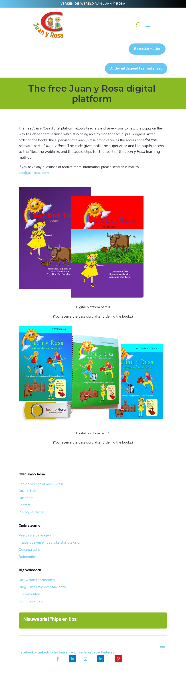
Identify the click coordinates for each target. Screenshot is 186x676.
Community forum (32, 601)
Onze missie (28, 491)
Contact (24, 505)
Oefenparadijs (29, 549)
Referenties (27, 557)
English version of (41, 484)
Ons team (26, 498)
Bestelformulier (147, 49)
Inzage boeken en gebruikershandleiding (49, 542)
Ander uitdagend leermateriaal (136, 68)
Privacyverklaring (31, 512)
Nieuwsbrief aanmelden (37, 580)
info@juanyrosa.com (34, 173)
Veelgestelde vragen (35, 535)
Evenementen (29, 594)
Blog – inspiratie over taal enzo (42, 587)
